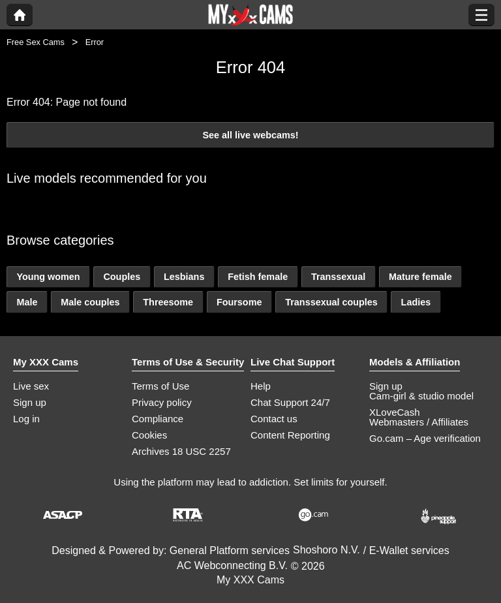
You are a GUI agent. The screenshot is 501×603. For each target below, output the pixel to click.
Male (26, 302)
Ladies (416, 302)
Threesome (168, 302)
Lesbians (184, 276)
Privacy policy (162, 402)
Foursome (239, 302)
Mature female (420, 276)
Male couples (90, 302)
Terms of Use (160, 386)
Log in (26, 418)
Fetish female (258, 276)
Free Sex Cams (36, 42)
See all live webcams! (250, 135)
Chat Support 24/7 (290, 402)
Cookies (149, 435)
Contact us (273, 418)
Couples (121, 276)
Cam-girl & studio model (421, 395)
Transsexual (338, 276)
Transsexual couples (331, 302)
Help (260, 386)
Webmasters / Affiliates (418, 421)
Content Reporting (290, 435)
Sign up (29, 402)
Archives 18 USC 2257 (181, 451)
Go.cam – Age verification (425, 438)
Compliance (157, 418)
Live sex (31, 386)
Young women (48, 276)
